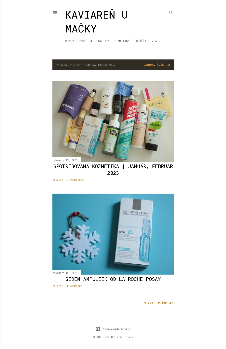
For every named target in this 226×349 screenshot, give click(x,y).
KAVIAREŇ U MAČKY (96, 21)
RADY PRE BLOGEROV (94, 41)
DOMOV (69, 41)
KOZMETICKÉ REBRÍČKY (130, 41)
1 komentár (74, 285)
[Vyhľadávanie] (171, 12)
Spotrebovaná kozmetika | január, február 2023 (113, 169)
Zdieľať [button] (57, 179)
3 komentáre (75, 179)
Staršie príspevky (159, 303)
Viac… (156, 41)
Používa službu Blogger (113, 328)
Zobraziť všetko (157, 64)
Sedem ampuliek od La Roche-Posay (113, 279)
